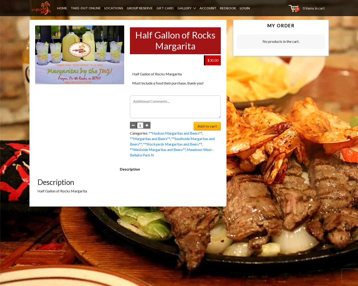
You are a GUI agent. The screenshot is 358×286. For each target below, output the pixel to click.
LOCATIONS (113, 8)
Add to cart (207, 126)
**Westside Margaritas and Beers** (157, 149)
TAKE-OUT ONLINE (86, 8)
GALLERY (184, 8)
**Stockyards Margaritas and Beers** (172, 144)
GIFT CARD (165, 8)
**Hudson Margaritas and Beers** (175, 133)
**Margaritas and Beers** (150, 138)
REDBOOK (228, 8)
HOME (62, 8)
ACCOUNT (208, 8)
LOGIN (245, 8)
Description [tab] (130, 169)
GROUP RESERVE (140, 8)
